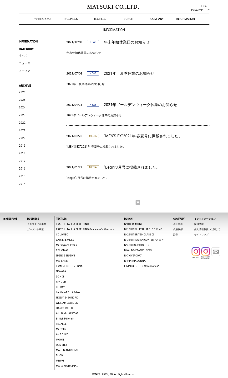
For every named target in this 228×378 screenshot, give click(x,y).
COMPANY (157, 19)
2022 (22, 122)
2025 (22, 99)
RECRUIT (204, 6)
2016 (22, 168)
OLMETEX (61, 345)
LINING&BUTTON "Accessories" (141, 266)
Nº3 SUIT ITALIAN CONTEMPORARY (143, 240)
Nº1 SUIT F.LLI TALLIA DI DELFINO (143, 229)
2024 (22, 107)
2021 (22, 130)
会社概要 (178, 224)
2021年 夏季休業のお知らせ (129, 73)
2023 (22, 115)
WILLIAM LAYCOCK (67, 303)
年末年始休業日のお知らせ (127, 42)
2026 (22, 92)
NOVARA (61, 271)
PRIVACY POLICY (200, 10)
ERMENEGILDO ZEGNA (69, 266)
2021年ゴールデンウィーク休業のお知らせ (140, 104)
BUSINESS (71, 19)
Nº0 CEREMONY (133, 224)
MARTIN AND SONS (66, 350)
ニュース (24, 63)
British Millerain (65, 318)
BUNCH (128, 19)
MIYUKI (60, 360)
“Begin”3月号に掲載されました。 (132, 167)
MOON (60, 339)
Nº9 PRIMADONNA (135, 261)
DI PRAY (60, 287)
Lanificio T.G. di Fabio (68, 292)
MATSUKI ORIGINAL (67, 366)
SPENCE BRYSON (65, 255)
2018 (22, 153)
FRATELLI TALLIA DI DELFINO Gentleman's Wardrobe (85, 229)
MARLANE (62, 261)
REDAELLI (61, 324)
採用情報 (199, 224)
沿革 (175, 234)
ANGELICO (62, 334)
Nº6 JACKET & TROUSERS (138, 250)
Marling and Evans (66, 245)
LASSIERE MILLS (65, 240)
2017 (22, 161)
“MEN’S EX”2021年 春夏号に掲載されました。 (143, 136)
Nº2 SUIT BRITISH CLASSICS (139, 234)
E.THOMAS (62, 250)
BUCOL (60, 355)
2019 (22, 145)
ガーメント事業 (35, 229)
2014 (22, 183)
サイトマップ (201, 234)
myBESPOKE (10, 219)
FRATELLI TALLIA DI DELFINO (72, 224)
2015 (22, 176)
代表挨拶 (178, 229)
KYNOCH (61, 282)
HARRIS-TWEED (64, 308)
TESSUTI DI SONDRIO (67, 297)
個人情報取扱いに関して (207, 229)
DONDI (60, 276)
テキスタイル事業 (36, 224)
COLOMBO (62, 234)
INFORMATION (185, 19)
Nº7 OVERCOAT (133, 255)
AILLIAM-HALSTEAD (67, 313)
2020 (22, 138)
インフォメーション (205, 219)
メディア (24, 70)
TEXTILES (100, 19)
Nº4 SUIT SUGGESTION (136, 245)
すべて (23, 55)
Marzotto (61, 329)
